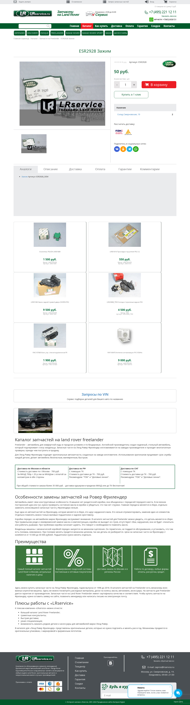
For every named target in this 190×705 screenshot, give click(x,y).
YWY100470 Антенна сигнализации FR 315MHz (124, 352)
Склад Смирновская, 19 (128, 114)
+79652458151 (169, 19)
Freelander (57, 33)
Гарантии (125, 169)
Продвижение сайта (104, 702)
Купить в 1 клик (131, 94)
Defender (20, 33)
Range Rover (73, 33)
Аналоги (26, 169)
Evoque (45, 33)
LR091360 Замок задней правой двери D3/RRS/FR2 (50, 302)
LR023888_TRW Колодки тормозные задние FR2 (125, 302)
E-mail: (161, 667)
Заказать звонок (168, 16)
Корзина (170, 2)
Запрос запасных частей (116, 2)
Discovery (32, 33)
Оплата (129, 26)
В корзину (159, 84)
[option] (62, 94)
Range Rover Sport (92, 33)
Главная (74, 26)
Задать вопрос (22, 2)
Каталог (87, 26)
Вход (149, 2)
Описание (51, 169)
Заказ (108, 33)
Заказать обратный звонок (164, 661)
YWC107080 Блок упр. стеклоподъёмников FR (50, 352)
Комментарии (150, 169)
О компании (74, 2)
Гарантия (142, 26)
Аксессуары (120, 33)
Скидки (155, 26)
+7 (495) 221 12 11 (162, 11)
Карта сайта (178, 702)
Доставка (116, 26)
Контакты (169, 26)
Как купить (101, 26)
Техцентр (80, 666)
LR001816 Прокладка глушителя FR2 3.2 (125, 252)
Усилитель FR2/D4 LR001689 (49, 252)
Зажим (25, 176)
